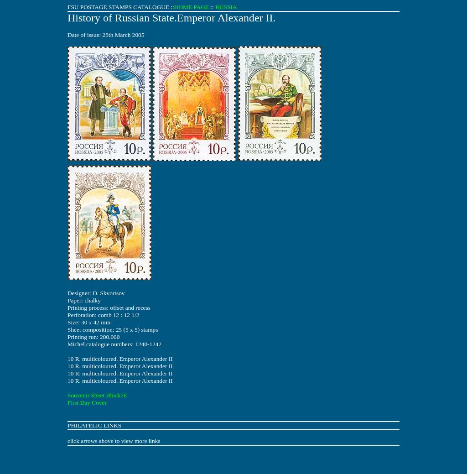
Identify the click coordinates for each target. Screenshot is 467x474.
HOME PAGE (191, 7)
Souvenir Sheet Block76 (97, 395)
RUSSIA (226, 7)
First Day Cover (87, 402)
